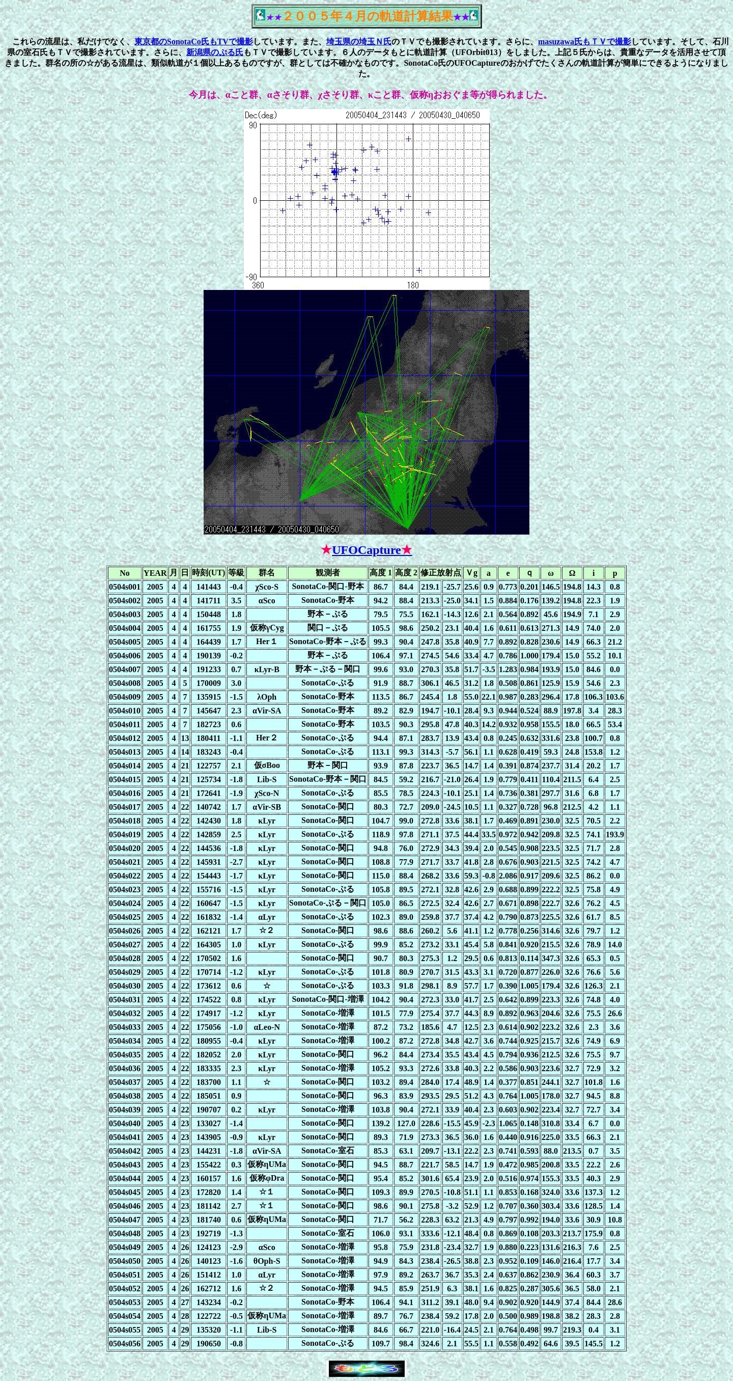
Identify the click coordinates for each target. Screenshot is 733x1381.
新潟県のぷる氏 (214, 52)
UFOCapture (372, 549)
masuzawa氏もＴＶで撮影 (584, 41)
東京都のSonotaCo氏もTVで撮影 (193, 41)
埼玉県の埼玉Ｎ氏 (358, 41)
